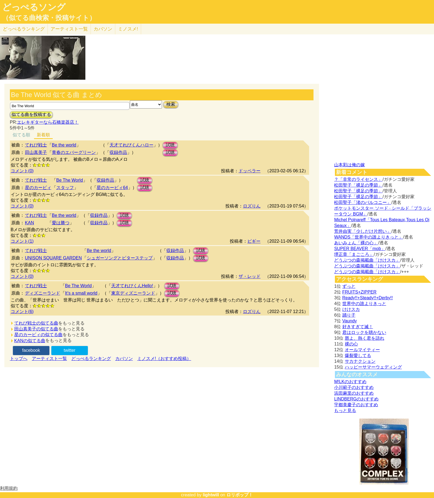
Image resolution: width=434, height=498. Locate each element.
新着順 (43, 134)
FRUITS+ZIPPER (359, 292)
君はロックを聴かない (364, 332)
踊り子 (348, 315)
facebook (31, 350)
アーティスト (69, 29)
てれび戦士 (36, 145)
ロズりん (252, 206)
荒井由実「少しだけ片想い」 (362, 231)
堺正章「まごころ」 (354, 254)
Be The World (69, 180)
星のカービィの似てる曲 (38, 334)
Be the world (64, 145)
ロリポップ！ (239, 495)
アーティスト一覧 (49, 358)
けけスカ (351, 309)
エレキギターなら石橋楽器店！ (48, 122)
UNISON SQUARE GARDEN (53, 258)
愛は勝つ (60, 222)
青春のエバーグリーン (74, 152)
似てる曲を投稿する (31, 114)
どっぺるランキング (91, 358)
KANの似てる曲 (29, 340)
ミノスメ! (128, 29)
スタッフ (65, 187)
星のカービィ (38, 187)
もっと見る (345, 410)
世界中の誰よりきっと (364, 303)
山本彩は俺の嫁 (349, 164)
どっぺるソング (34, 7)
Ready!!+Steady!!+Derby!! (367, 297)
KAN (29, 222)
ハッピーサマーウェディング (373, 367)
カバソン (103, 29)
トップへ (18, 358)
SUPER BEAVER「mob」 (359, 248)
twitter (69, 350)
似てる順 (21, 134)
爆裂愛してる (358, 355)
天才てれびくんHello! (132, 285)
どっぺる (24, 29)
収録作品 (118, 152)
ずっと (348, 286)
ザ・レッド (250, 276)
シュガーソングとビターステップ (120, 258)
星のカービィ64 (112, 187)
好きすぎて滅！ (357, 326)
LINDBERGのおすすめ (356, 399)
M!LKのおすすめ (350, 381)
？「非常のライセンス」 (358, 179)
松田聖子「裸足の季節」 (358, 185)
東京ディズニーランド (133, 293)
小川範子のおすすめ (354, 387)
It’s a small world (81, 293)
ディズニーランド (42, 293)
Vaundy (349, 321)
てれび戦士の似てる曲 (36, 323)
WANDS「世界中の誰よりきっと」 (368, 237)
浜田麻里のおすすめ (354, 393)
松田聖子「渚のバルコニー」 (362, 202)
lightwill (211, 495)
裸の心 (351, 344)
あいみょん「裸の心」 (356, 242)
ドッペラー (250, 170)
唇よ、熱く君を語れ (364, 338)
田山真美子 (36, 152)
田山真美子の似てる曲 (36, 329)
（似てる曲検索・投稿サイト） (49, 17)
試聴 (170, 145)
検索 (170, 104)
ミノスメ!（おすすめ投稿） (164, 358)
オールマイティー (362, 349)
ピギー (254, 241)
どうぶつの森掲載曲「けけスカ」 (367, 260)
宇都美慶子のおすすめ (356, 404)
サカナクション (360, 361)
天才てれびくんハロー (131, 145)
